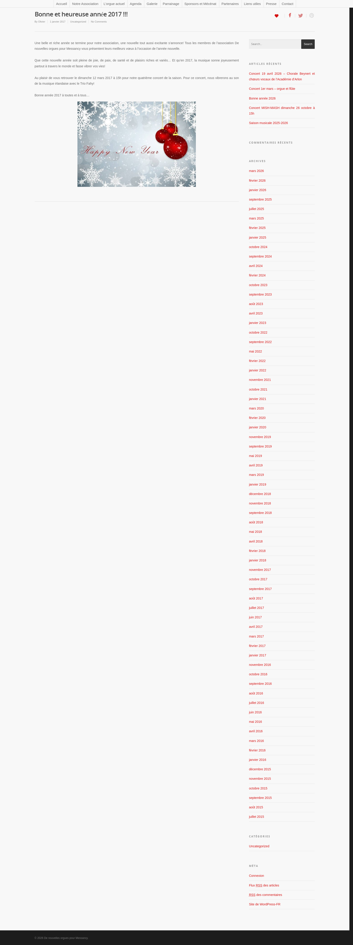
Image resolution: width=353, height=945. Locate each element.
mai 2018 (255, 532)
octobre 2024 (258, 247)
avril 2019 (256, 465)
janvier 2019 (257, 484)
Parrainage (171, 4)
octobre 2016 (258, 674)
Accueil (61, 4)
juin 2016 (255, 712)
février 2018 (257, 551)
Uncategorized (78, 21)
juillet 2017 (256, 608)
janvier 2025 (257, 237)
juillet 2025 (256, 209)
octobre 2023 (258, 285)
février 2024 (257, 275)
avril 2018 (256, 541)
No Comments (99, 21)
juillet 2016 (256, 703)
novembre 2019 (260, 437)
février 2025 (257, 228)
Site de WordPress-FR (265, 904)
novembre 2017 (260, 570)
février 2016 (257, 750)
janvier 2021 (257, 399)
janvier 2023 (257, 323)
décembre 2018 (260, 494)
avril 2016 (256, 731)
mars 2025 (256, 218)
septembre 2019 (260, 446)
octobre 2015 (258, 788)
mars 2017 (256, 636)
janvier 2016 (257, 760)
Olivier (41, 21)
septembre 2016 (260, 683)
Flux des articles (264, 885)
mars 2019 (256, 475)
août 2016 (256, 693)
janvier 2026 (257, 190)
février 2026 (257, 180)
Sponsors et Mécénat (200, 4)
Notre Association (85, 4)
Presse (271, 4)
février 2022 (257, 361)
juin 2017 (255, 617)
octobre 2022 (258, 332)
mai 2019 (255, 456)
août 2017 (256, 598)
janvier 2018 (257, 560)
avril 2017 (256, 626)
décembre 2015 (260, 769)
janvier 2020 (257, 427)
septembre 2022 (260, 342)
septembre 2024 (260, 256)
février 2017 (257, 646)
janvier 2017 (257, 655)
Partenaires (230, 4)
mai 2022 (255, 351)
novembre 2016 (260, 665)
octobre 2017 (258, 579)
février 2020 (257, 418)
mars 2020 (256, 408)
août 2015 (256, 807)
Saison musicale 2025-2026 (268, 123)
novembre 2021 (260, 380)
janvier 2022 (257, 370)
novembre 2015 (260, 778)
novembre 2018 (260, 503)
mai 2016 (255, 721)
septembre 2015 (260, 798)
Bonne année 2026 (262, 98)
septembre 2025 (260, 199)
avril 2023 (256, 313)
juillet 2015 (256, 816)
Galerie (152, 4)
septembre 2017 (260, 589)
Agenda (136, 4)
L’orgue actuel (114, 4)
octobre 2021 (258, 389)
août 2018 (256, 522)
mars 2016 (256, 741)
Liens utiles (252, 4)
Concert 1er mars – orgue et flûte (272, 88)
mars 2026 (256, 171)
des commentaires (265, 895)
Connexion (256, 875)
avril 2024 (256, 266)
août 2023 (256, 304)
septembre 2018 (260, 513)
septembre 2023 (260, 294)
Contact (287, 4)
